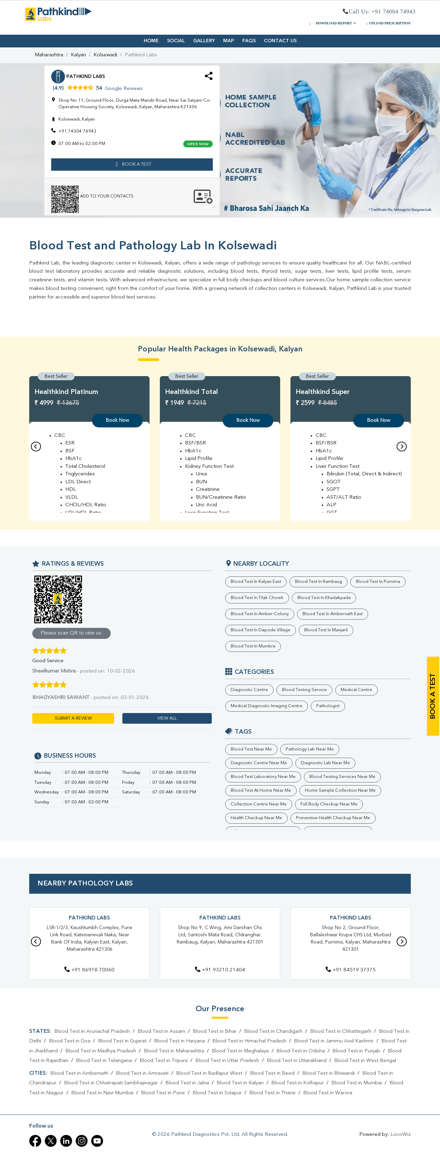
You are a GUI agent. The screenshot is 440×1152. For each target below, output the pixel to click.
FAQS (249, 40)
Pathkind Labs (89, 918)
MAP (228, 40)
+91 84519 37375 (351, 970)
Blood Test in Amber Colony (260, 614)
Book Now (117, 420)
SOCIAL (176, 40)
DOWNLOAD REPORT (330, 23)
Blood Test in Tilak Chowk (257, 598)
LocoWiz (400, 1134)
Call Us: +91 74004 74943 (379, 12)
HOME (151, 40)
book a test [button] (132, 164)
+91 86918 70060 (89, 970)
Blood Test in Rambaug (318, 581)
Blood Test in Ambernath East (332, 614)
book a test (433, 696)
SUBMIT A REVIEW (73, 718)
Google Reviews (124, 88)
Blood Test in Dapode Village (260, 630)
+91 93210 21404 (220, 970)
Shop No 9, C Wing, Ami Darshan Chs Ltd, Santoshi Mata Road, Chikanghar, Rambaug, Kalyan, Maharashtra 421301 (220, 935)
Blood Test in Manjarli (326, 630)
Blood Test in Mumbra (253, 646)
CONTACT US (280, 40)
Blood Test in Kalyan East (256, 581)
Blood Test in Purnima (378, 581)
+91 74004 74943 (77, 131)
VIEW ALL (167, 718)
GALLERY (204, 40)
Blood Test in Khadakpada (324, 598)
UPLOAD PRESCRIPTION (387, 23)
